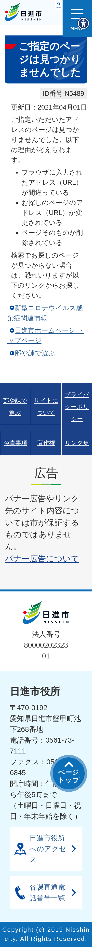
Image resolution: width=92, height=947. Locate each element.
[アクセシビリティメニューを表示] (83, 23)
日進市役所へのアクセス (47, 849)
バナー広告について (42, 558)
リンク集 (77, 443)
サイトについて (46, 406)
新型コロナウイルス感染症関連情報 (45, 313)
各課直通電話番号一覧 (47, 892)
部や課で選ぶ (35, 353)
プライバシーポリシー (77, 407)
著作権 (46, 443)
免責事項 (15, 443)
